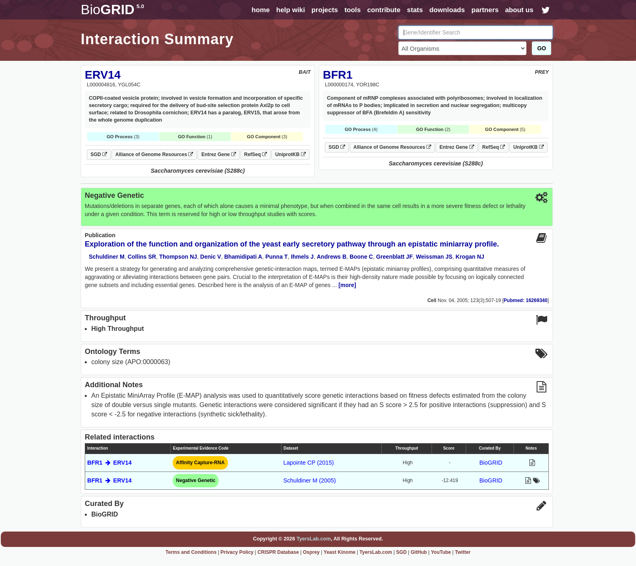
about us (519, 10)
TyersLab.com (314, 539)
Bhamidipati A (243, 256)
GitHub (418, 552)
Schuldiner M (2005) (309, 480)
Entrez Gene (218, 154)
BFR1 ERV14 (109, 462)
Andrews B (331, 256)
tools (352, 10)
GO (541, 48)
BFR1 (337, 75)
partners (484, 10)
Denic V (210, 256)
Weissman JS (434, 256)
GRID (112, 9)
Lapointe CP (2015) (308, 462)
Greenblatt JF (394, 256)
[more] (347, 285)
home (260, 10)
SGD (98, 154)
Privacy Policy (237, 552)
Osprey (311, 552)
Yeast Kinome (340, 552)
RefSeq (255, 154)
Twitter (463, 552)
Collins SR (142, 256)
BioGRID (491, 462)
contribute (383, 10)
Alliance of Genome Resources (154, 154)
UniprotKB (290, 154)
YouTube (441, 552)
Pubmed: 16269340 (526, 300)
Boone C (361, 256)
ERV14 (102, 75)
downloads (447, 10)
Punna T (276, 256)
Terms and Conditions (191, 552)
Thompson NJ (178, 256)
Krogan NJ (470, 256)
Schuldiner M (107, 256)
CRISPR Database (278, 552)
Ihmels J (302, 256)
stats (415, 10)
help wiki (290, 10)
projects (325, 10)
